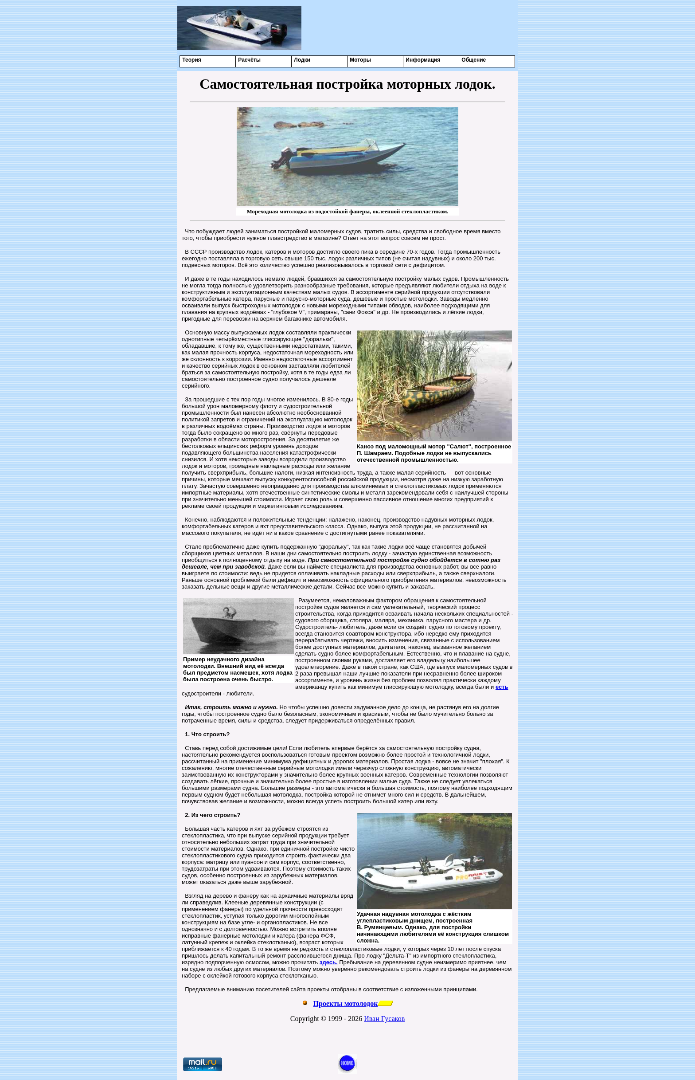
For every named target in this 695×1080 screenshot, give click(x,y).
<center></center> (410, 28)
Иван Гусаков (384, 1018)
